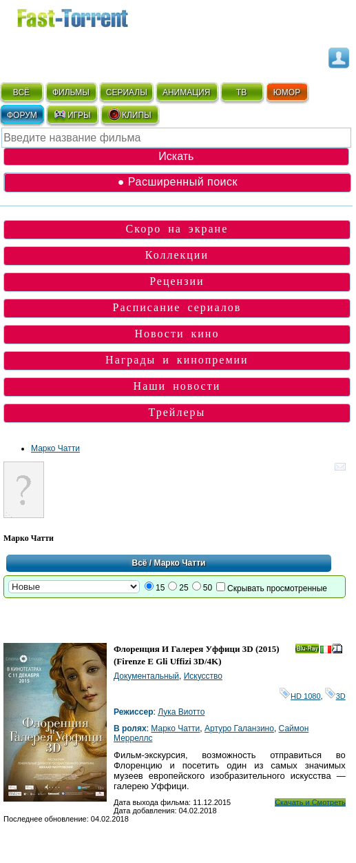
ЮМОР (286, 92)
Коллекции (177, 255)
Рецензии (176, 281)
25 (183, 588)
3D (335, 696)
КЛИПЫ (129, 114)
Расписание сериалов (177, 307)
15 (160, 588)
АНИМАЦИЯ (186, 92)
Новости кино (176, 333)
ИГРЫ (72, 114)
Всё (139, 563)
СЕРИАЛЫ (126, 92)
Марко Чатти (55, 448)
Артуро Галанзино (239, 728)
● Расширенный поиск (178, 182)
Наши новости (177, 386)
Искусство (203, 676)
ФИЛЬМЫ (71, 92)
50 (207, 588)
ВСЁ (21, 92)
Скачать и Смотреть (310, 802)
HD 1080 (300, 696)
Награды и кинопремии (177, 360)
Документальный (146, 676)
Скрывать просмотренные (277, 588)
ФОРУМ (22, 115)
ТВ (241, 92)
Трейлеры (177, 412)
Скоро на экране (177, 229)
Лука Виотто (181, 712)
